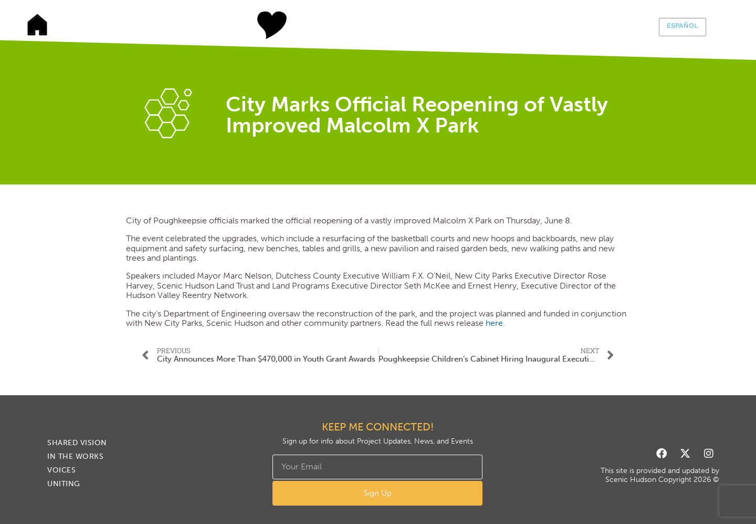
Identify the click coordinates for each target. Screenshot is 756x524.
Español (682, 25)
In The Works (338, 25)
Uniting (496, 25)
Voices (417, 25)
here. (495, 323)
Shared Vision (259, 25)
